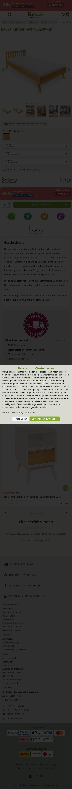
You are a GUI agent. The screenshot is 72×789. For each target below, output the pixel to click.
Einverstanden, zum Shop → (45, 418)
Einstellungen (20, 418)
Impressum (30, 412)
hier (51, 401)
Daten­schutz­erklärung (12, 412)
